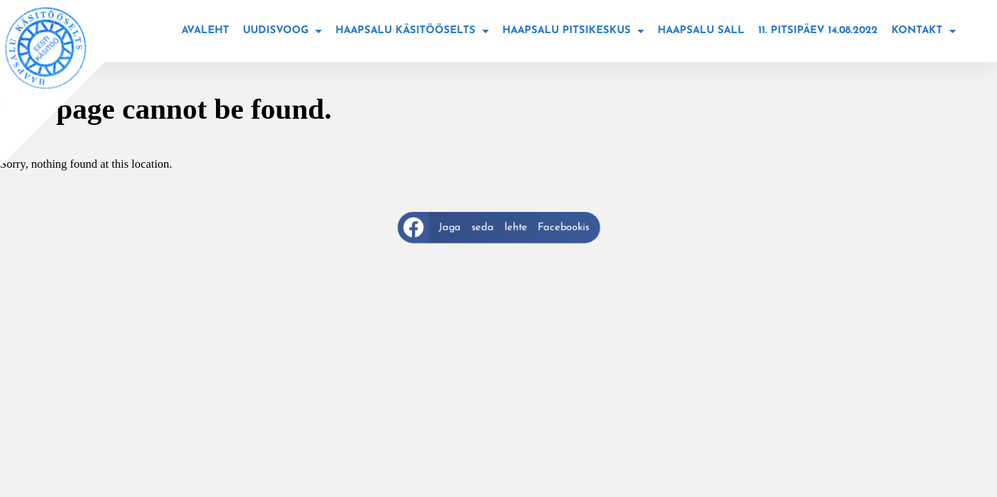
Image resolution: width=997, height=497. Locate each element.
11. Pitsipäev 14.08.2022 (818, 31)
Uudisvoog (282, 31)
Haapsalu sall (701, 31)
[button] (498, 228)
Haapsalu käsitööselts (411, 31)
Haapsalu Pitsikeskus (573, 31)
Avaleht (205, 31)
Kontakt (923, 31)
